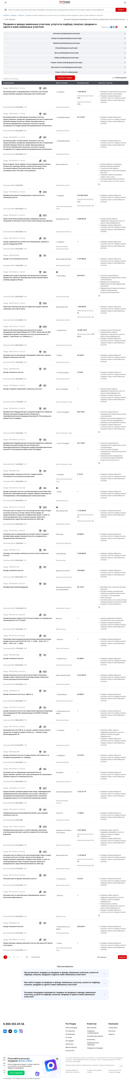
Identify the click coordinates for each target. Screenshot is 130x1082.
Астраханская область (63, 781)
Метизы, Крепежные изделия (110, 166)
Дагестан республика (63, 845)
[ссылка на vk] (5, 1031)
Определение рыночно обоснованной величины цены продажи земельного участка (25, 814)
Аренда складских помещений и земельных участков (22, 389)
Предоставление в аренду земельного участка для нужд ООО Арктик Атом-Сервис (27, 944)
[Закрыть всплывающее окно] (57, 1059)
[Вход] (124, 2)
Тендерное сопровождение (93, 1032)
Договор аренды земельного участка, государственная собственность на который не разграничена (23, 475)
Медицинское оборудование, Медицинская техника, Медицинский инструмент (112, 284)
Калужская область (63, 362)
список (118, 1072)
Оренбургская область (63, 232)
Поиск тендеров (71, 1027)
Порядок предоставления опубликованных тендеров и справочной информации (90, 1065)
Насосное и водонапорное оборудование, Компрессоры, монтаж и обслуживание (113, 278)
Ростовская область (63, 379)
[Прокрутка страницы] (121, 1066)
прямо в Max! (25, 1061)
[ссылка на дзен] (10, 1031)
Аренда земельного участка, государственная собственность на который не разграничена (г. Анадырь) (26, 756)
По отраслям (70, 1031)
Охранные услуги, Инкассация (110, 330)
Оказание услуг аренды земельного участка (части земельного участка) (25, 554)
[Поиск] (5, 10)
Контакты (112, 1031)
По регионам (70, 1034)
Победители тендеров (95, 1048)
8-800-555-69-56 (13, 1024)
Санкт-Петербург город (64, 402)
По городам (70, 1041)
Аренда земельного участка (13, 372)
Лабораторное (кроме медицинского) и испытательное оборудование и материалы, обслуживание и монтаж (113, 420)
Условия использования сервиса (94, 1071)
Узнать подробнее (16, 1073)
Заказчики (69, 1044)
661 (27, 957)
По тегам (69, 1037)
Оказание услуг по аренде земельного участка (19, 878)
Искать (121, 10)
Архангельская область (64, 345)
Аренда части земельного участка (15, 259)
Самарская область (63, 107)
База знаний (91, 1027)
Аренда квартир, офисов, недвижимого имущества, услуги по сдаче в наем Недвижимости (112, 221)
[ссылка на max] (20, 1031)
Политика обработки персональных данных (72, 1071)
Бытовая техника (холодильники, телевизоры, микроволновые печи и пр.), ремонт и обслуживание (112, 593)
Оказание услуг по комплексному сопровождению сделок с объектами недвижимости (24, 896)
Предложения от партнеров (93, 1044)
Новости (112, 1034)
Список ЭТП (70, 1050)
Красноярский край (62, 296)
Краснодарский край (63, 265)
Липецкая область (62, 500)
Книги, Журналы (105, 597)
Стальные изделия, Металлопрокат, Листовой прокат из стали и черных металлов (112, 181)
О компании (113, 1027)
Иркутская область (62, 648)
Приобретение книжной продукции (15, 587)
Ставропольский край (63, 543)
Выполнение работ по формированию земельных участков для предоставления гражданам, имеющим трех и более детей (25, 93)
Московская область (63, 185)
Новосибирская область (64, 701)
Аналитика (91, 1039)
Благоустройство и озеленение (110, 164)
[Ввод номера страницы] (112, 957)
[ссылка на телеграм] (15, 1031)
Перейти (122, 957)
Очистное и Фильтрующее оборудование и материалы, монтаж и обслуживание (113, 452)
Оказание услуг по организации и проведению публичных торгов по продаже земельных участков (27, 356)
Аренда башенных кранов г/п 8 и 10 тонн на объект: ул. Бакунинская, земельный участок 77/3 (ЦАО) (27, 619)
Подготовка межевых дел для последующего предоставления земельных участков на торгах (25, 308)
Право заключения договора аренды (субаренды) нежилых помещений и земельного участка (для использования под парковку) (28, 220)
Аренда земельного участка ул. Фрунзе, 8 (18, 694)
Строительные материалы (109, 168)
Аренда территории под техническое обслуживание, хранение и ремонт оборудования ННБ (26, 243)
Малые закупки (71, 1047)
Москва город (60, 560)
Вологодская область (63, 608)
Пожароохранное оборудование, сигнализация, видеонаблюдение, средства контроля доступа (111, 458)
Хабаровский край (62, 720)
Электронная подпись (95, 1036)
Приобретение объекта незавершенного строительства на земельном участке (23, 196)
